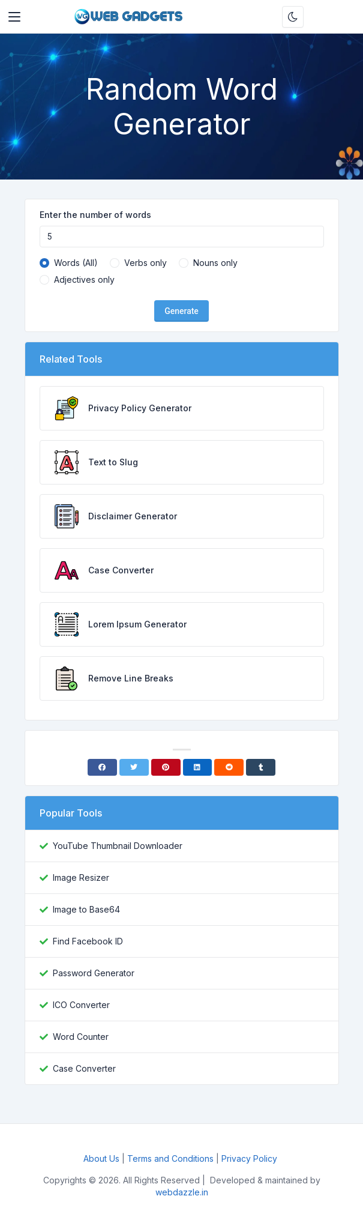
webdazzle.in (181, 1192)
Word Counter (81, 1036)
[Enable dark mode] (293, 17)
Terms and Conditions (170, 1158)
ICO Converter (81, 1005)
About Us (101, 1158)
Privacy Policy (250, 1158)
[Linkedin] (197, 767)
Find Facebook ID (88, 941)
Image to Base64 (86, 909)
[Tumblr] (260, 767)
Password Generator (93, 973)
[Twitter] (134, 767)
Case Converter (84, 1068)
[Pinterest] (166, 767)
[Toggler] (14, 16)
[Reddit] (229, 767)
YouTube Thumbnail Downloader (117, 846)
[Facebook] (102, 767)
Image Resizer (81, 877)
